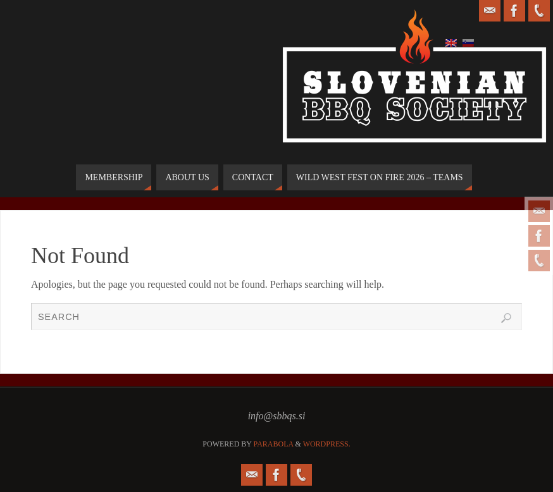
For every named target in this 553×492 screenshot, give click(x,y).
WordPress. (327, 444)
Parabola (274, 444)
